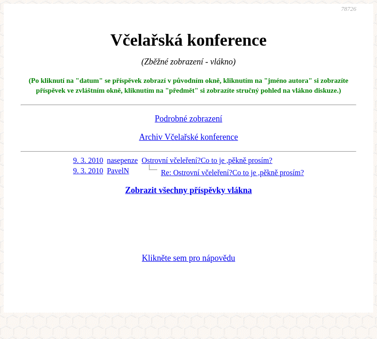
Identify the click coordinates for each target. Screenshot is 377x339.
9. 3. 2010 (88, 160)
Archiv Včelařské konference (188, 137)
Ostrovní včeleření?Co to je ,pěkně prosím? (206, 160)
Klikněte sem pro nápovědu (188, 258)
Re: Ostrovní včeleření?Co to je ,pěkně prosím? (232, 173)
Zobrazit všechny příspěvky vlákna (188, 190)
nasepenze (122, 160)
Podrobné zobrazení (188, 118)
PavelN (118, 171)
